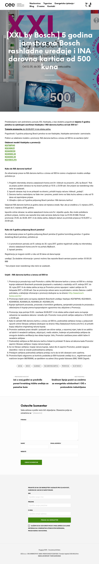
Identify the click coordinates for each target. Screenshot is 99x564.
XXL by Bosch (77, 366)
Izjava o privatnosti (43, 555)
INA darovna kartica (51, 366)
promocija (65, 366)
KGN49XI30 (10, 151)
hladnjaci (37, 366)
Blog (32, 6)
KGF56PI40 (10, 145)
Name (23, 443)
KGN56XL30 (10, 154)
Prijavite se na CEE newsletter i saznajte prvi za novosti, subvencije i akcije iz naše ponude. (48, 489)
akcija (20, 366)
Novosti (47, 80)
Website (23, 451)
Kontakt (51, 6)
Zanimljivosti (56, 80)
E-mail (30, 510)
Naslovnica (35, 4)
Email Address (56, 443)
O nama (40, 6)
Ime (29, 493)
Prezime (31, 502)
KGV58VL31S (11, 160)
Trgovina (47, 4)
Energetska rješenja (64, 4)
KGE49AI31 (10, 148)
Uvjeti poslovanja (55, 555)
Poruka (24, 419)
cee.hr (42, 550)
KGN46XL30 (10, 157)
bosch (28, 366)
